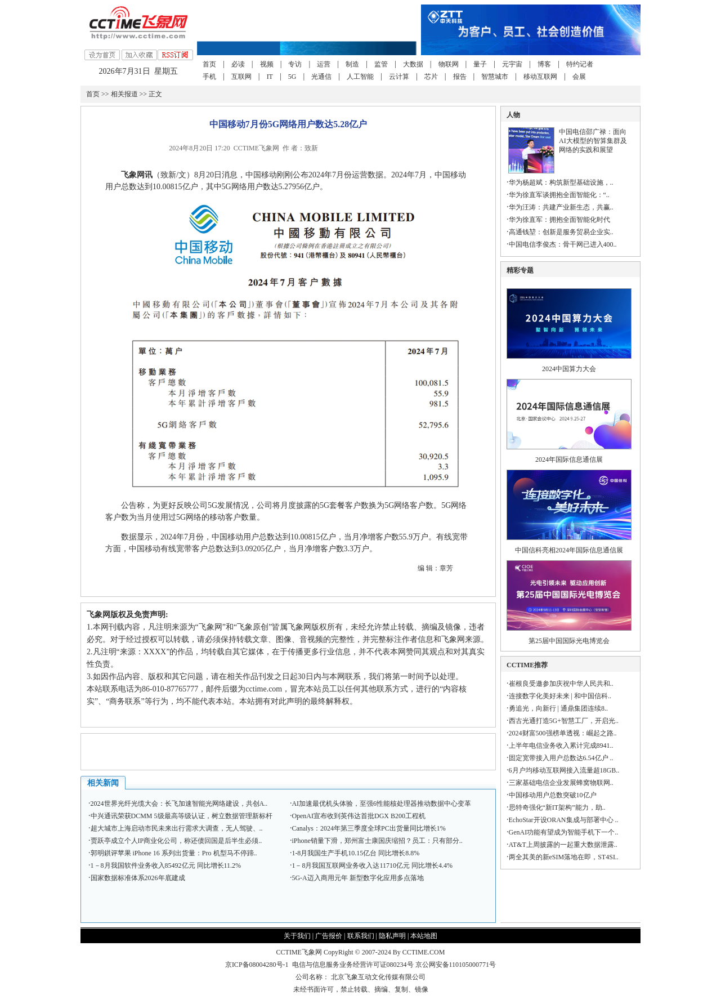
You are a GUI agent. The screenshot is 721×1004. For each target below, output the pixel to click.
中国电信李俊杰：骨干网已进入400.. (563, 244)
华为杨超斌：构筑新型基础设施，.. (561, 182)
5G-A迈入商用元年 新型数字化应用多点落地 (357, 878)
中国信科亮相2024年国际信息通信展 (569, 550)
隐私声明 (392, 936)
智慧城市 (494, 77)
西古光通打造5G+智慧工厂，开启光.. (564, 721)
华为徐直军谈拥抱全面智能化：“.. (559, 195)
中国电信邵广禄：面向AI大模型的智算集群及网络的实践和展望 (593, 141)
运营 (323, 64)
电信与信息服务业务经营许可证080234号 (353, 965)
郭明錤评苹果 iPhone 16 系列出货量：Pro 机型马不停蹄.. (174, 853)
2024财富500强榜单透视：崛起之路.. (563, 733)
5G (292, 77)
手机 (209, 77)
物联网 (448, 64)
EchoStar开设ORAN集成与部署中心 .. (564, 820)
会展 (579, 77)
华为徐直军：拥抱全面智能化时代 (559, 220)
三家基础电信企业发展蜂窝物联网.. (561, 783)
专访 (295, 64)
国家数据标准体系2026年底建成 (138, 878)
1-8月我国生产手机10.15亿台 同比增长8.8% (355, 853)
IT (270, 77)
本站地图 (423, 936)
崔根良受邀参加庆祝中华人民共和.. (561, 684)
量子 (480, 64)
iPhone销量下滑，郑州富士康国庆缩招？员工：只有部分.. (377, 841)
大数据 (413, 64)
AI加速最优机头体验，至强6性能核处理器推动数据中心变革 (381, 803)
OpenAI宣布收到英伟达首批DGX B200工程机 (359, 816)
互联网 (241, 77)
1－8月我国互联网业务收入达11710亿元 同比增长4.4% (372, 865)
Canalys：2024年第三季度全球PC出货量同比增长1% (368, 828)
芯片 (431, 77)
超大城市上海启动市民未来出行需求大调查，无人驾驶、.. (177, 828)
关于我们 (297, 936)
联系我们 (360, 936)
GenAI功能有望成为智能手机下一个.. (564, 832)
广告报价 (328, 936)
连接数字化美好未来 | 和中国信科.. (560, 696)
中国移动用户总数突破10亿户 (553, 795)
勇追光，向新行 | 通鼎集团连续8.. (558, 708)
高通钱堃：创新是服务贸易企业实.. (561, 232)
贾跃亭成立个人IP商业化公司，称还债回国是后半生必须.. (176, 841)
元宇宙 (512, 64)
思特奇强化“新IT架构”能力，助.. (557, 807)
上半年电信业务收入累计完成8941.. (561, 745)
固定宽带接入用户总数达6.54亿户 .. (561, 758)
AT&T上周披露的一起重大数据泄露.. (563, 845)
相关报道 (124, 94)
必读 (238, 64)
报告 (460, 77)
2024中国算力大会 (569, 369)
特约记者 (579, 64)
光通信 (321, 77)
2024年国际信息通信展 (569, 459)
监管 (381, 64)
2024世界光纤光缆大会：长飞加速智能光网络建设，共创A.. (179, 803)
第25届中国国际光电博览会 (569, 641)
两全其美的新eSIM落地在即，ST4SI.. (564, 857)
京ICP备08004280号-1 (257, 965)
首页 (209, 64)
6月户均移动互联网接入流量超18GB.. (564, 770)
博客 (544, 64)
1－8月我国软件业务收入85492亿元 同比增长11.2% (166, 865)
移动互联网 (540, 77)
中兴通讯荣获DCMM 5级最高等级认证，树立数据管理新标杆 (181, 816)
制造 (352, 64)
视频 (267, 64)
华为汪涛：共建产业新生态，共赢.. (561, 207)
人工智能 (360, 77)
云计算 (399, 77)
